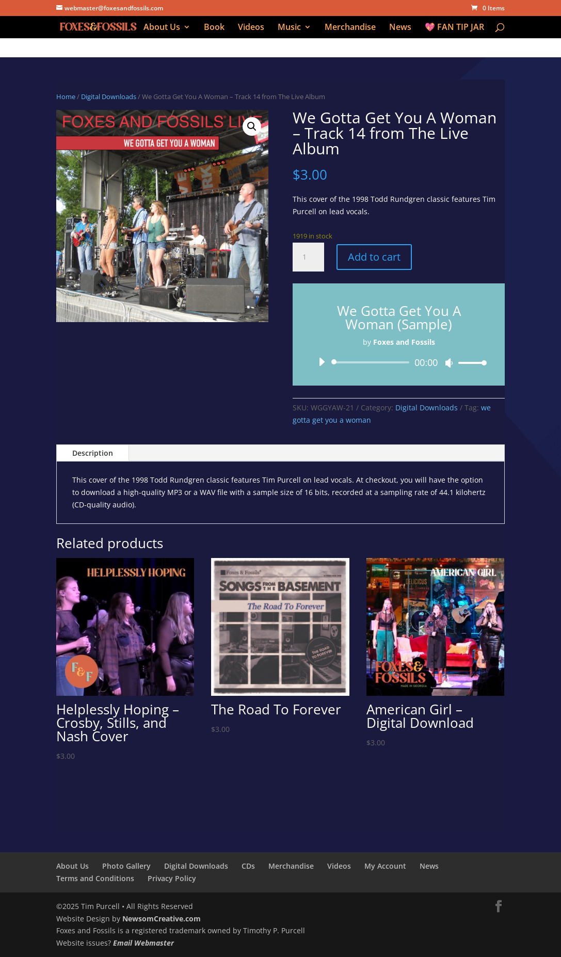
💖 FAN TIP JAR (454, 28)
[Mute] (449, 363)
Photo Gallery (126, 866)
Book (214, 28)
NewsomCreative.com (161, 918)
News (400, 28)
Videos (251, 28)
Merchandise (350, 28)
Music (289, 28)
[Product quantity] (308, 257)
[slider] (372, 362)
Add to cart (374, 257)
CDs (248, 866)
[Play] (321, 362)
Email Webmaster (143, 943)
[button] (252, 126)
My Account (385, 866)
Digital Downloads (108, 96)
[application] (398, 362)
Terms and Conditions (95, 878)
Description (92, 453)
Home (65, 96)
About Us (161, 28)
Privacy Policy (172, 878)
